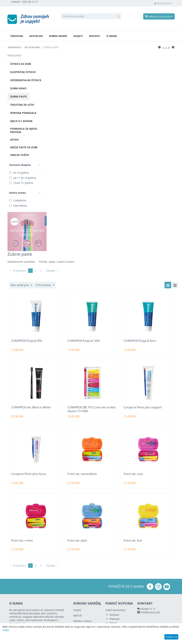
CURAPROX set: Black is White (31, 407)
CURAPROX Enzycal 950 (26, 341)
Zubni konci (18, 88)
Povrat (113, 623)
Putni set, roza (133, 474)
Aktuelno (36, 36)
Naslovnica (14, 47)
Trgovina (16, 36)
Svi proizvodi (32, 47)
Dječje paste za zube (24, 147)
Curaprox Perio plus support (143, 407)
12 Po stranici (44, 285)
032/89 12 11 (147, 609)
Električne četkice (23, 72)
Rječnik (77, 615)
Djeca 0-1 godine (21, 121)
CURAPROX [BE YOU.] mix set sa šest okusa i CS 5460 (91, 409)
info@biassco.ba (150, 612)
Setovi (14, 139)
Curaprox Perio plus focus (28, 474)
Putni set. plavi (77, 540)
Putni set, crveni (22, 540)
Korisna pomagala (23, 113)
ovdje (5, 630)
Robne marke (58, 36)
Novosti (94, 36)
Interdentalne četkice (25, 80)
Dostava (114, 614)
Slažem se (171, 636)
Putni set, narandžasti (82, 474)
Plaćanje (115, 619)
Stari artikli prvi (21, 285)
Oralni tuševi (19, 155)
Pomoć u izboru (82, 621)
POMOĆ (15, 1)
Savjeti (78, 36)
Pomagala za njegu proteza (23, 130)
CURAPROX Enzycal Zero (140, 341)
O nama (111, 36)
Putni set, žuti (133, 540)
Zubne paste (18, 96)
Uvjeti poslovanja (115, 610)
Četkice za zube (20, 64)
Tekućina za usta (22, 104)
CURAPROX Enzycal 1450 (83, 341)
